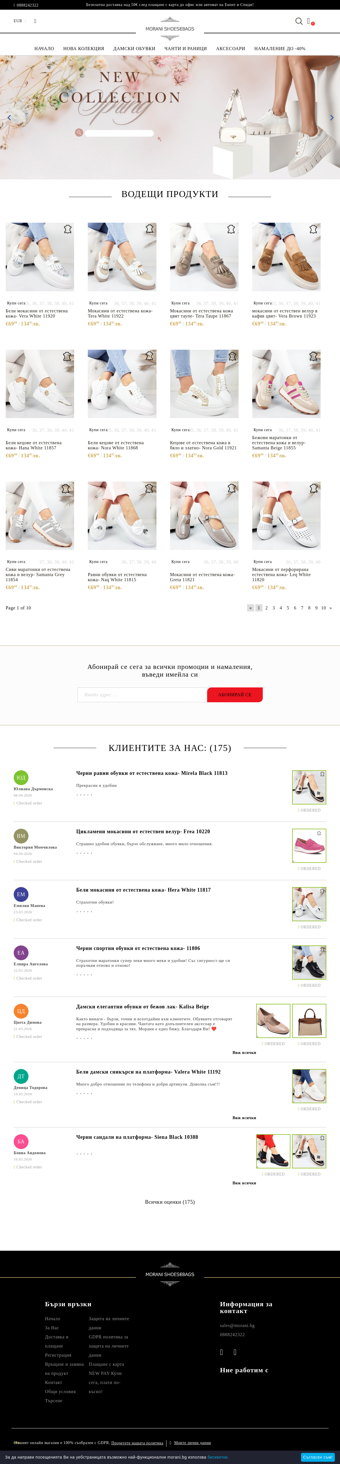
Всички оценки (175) (170, 1202)
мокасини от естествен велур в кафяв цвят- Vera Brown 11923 (285, 313)
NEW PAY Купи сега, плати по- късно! (105, 1382)
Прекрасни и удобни (96, 785)
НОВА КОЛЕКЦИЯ (83, 48)
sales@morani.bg (237, 1325)
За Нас (52, 1327)
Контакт (53, 1382)
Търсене (53, 1400)
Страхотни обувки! (95, 902)
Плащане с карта (106, 1364)
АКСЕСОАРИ (230, 48)
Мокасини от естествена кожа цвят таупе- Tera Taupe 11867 (201, 313)
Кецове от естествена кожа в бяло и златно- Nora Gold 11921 (203, 445)
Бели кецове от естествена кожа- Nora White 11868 (116, 445)
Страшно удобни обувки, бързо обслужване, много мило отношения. (144, 843)
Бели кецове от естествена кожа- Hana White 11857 (34, 445)
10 (323, 607)
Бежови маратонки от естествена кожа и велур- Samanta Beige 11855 (279, 442)
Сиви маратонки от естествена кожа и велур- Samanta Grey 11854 (38, 574)
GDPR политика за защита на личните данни (109, 1345)
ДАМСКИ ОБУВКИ (134, 48)
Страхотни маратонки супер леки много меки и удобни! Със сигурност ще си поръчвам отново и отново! (153, 963)
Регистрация (58, 1355)
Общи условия (60, 1391)
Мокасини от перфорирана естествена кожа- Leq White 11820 (281, 574)
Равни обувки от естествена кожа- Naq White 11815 (117, 577)
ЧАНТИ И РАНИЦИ (185, 48)
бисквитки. (218, 1457)
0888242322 (27, 5)
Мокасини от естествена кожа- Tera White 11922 (120, 313)
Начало (52, 1318)
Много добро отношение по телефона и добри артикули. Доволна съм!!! (148, 1084)
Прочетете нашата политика (137, 1443)
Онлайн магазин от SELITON (286, 1443)
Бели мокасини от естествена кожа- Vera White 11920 (37, 313)
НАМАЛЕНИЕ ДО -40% (280, 48)
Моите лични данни (192, 1443)
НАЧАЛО (44, 48)
